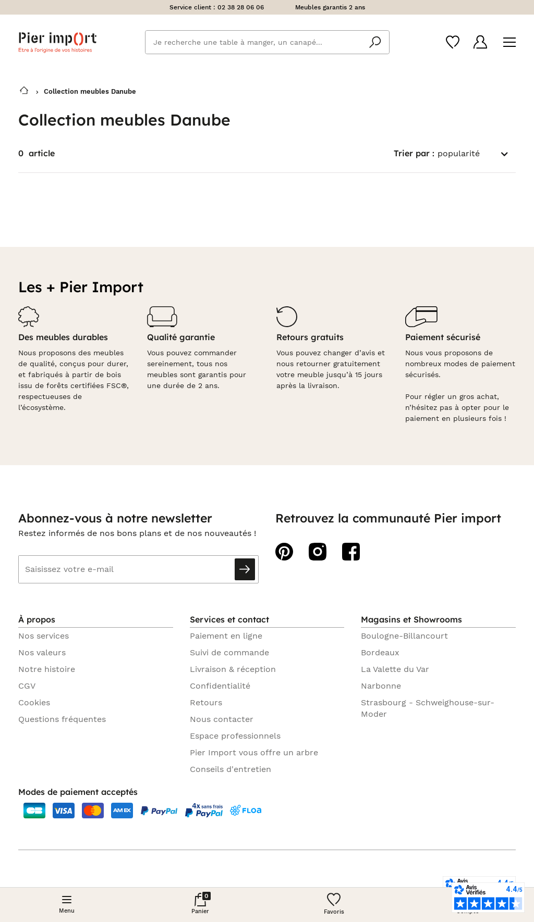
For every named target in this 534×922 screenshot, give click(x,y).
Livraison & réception (233, 669)
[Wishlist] (452, 42)
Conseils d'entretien (230, 769)
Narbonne (381, 686)
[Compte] (480, 42)
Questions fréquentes (62, 719)
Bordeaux (380, 652)
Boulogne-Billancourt (404, 636)
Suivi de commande (229, 652)
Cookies (34, 702)
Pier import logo (57, 42)
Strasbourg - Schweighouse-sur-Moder (427, 708)
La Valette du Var (395, 669)
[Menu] (509, 42)
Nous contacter (221, 719)
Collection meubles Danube (90, 91)
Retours (206, 702)
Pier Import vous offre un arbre (254, 752)
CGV (26, 686)
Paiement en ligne (226, 636)
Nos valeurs (42, 652)
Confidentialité (220, 686)
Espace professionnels (235, 736)
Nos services (43, 636)
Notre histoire (46, 669)
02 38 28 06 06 (240, 7)
